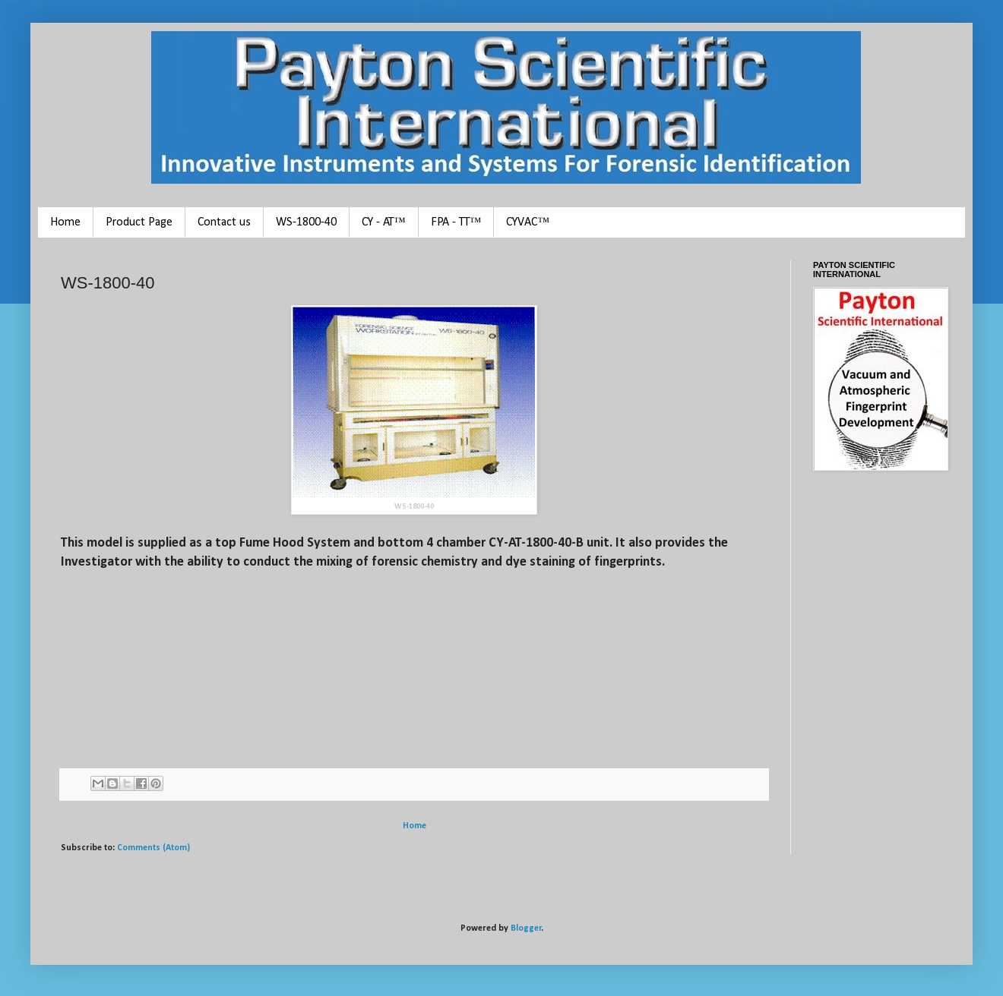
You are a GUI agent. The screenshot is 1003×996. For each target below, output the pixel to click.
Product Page (139, 222)
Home (65, 222)
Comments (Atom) (153, 848)
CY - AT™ (384, 222)
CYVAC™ (527, 222)
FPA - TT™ (456, 222)
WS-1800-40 (306, 222)
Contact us (224, 222)
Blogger (526, 928)
